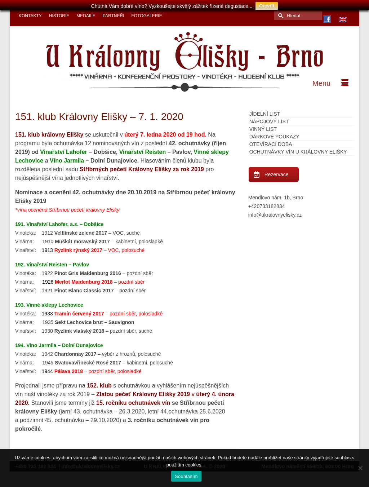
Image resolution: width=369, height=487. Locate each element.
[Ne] (360, 467)
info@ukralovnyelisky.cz (275, 211)
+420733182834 (266, 202)
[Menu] (330, 79)
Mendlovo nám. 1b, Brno (275, 193)
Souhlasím (186, 476)
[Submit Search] (279, 11)
